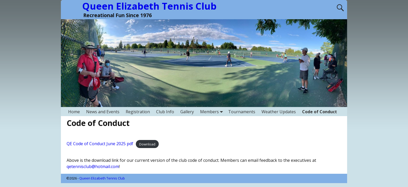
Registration (138, 112)
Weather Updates (279, 112)
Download (147, 144)
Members (212, 111)
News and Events (102, 112)
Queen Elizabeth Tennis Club (102, 178)
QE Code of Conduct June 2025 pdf (100, 143)
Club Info (165, 112)
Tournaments (241, 112)
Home (74, 112)
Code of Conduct (319, 112)
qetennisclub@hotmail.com (93, 166)
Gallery (187, 112)
